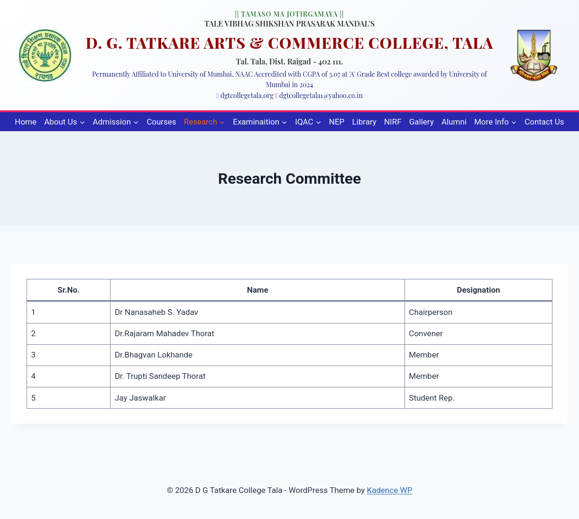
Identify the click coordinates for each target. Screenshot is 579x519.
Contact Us (544, 121)
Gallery (421, 121)
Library (364, 121)
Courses (161, 121)
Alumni (454, 121)
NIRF (393, 121)
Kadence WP (390, 490)
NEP (337, 121)
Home (26, 121)
